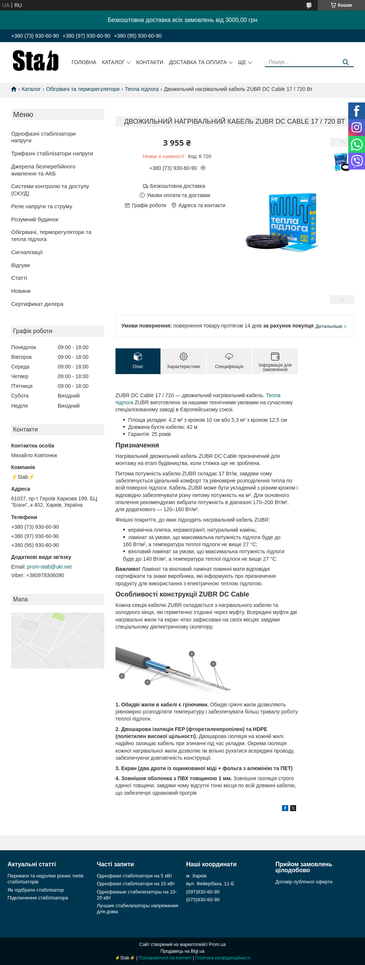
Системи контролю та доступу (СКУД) (50, 189)
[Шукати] (345, 62)
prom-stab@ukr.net (49, 567)
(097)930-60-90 (203, 892)
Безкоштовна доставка (177, 186)
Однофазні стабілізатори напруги (43, 137)
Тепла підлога (142, 89)
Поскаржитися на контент (165, 958)
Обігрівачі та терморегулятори (83, 89)
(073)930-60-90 (203, 899)
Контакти (149, 62)
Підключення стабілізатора (37, 898)
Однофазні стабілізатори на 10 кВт (136, 883)
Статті (19, 278)
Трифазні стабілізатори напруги (52, 153)
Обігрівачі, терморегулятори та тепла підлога (51, 235)
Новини (21, 291)
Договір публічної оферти (304, 882)
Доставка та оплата (198, 62)
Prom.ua (217, 944)
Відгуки (20, 265)
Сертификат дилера (37, 304)
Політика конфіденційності (223, 958)
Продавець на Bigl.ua (182, 951)
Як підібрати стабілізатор (35, 890)
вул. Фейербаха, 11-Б (210, 883)
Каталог (113, 62)
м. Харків (196, 876)
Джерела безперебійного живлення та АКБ (43, 170)
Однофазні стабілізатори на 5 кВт (134, 876)
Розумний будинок (34, 219)
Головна (84, 62)
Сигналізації (27, 252)
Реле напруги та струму (41, 206)
